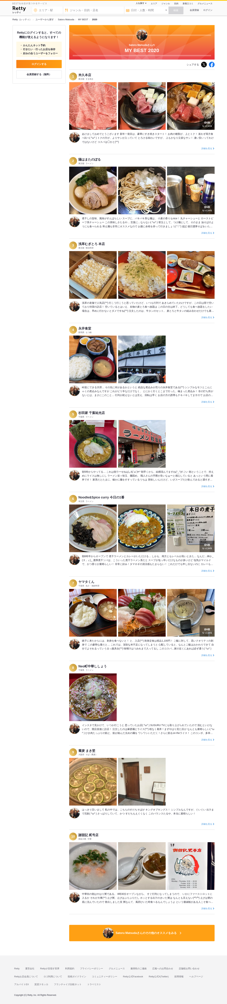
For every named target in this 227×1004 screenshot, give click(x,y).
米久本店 (84, 75)
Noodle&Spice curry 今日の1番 (101, 497)
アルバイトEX (21, 984)
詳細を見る (206, 148)
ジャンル (165, 3)
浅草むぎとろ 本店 (91, 244)
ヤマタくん (86, 582)
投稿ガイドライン (77, 976)
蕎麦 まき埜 (86, 751)
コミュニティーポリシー (104, 976)
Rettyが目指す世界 (49, 968)
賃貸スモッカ (41, 984)
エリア (154, 3)
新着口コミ (188, 3)
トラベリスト (94, 984)
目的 (176, 3)
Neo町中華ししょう (92, 666)
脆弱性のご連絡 (139, 968)
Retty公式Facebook (133, 976)
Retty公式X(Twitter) (159, 976)
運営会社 (29, 968)
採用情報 (179, 976)
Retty (17, 968)
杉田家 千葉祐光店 (91, 413)
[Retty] (19, 9)
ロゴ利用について (53, 976)
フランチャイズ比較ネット (68, 984)
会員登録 (194, 10)
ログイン (207, 10)
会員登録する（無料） (39, 74)
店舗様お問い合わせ (189, 968)
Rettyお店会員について (26, 976)
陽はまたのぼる (89, 159)
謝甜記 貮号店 (88, 835)
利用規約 (69, 968)
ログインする (39, 64)
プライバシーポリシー (91, 968)
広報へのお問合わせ (162, 968)
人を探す (140, 3)
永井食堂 (84, 328)
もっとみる (207, 124)
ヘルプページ (196, 976)
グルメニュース (205, 3)
